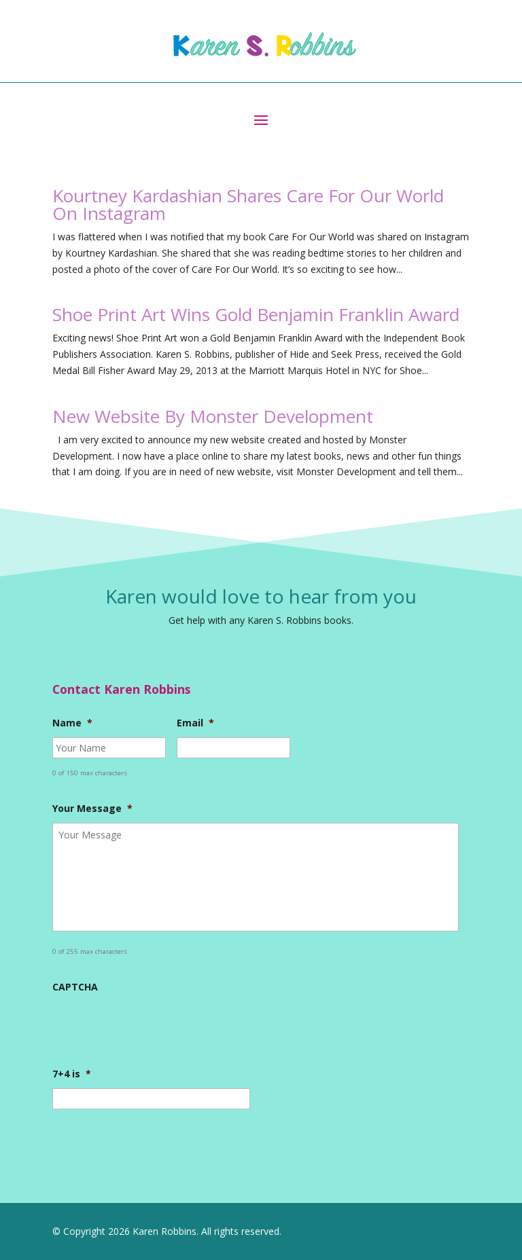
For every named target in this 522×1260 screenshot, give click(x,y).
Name (72, 723)
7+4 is (71, 1074)
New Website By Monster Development (212, 416)
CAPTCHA (75, 987)
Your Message (92, 808)
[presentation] (155, 1027)
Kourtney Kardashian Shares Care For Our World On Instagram (248, 204)
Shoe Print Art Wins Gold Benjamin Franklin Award (255, 314)
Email (195, 723)
